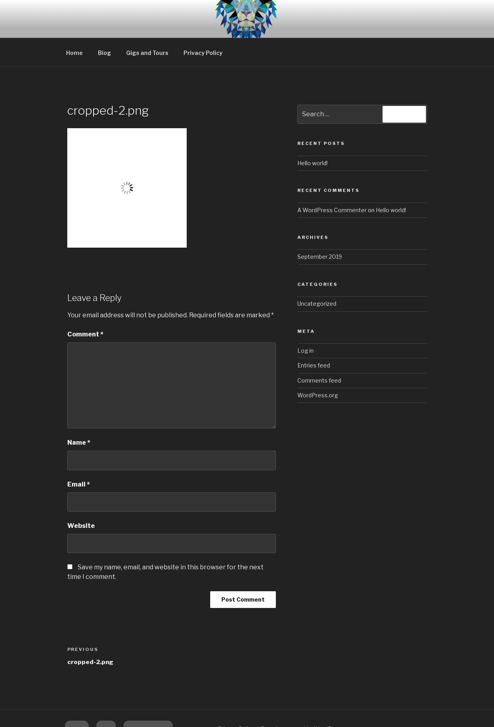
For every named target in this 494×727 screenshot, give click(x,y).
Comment (85, 305)
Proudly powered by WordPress (302, 700)
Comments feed (319, 351)
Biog (104, 24)
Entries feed (313, 336)
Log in (305, 322)
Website (81, 497)
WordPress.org (317, 366)
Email (78, 455)
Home (74, 24)
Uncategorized (316, 275)
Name (78, 414)
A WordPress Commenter (332, 181)
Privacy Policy (203, 24)
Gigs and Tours (147, 24)
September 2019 (319, 228)
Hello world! (312, 134)
